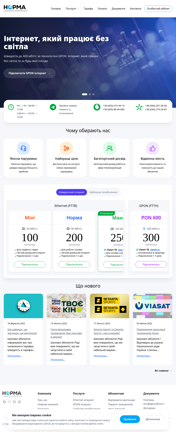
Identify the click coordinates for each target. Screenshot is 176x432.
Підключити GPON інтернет (30, 73)
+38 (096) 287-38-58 (156, 105)
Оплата (102, 8)
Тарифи (88, 8)
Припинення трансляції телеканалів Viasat (151, 331)
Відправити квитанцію (121, 400)
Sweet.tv (123, 249)
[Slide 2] (90, 94)
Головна (56, 8)
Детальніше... (14, 355)
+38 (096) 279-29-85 (156, 109)
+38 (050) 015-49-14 (113, 105)
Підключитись (29, 264)
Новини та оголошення (66, 111)
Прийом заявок (68, 105)
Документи (118, 8)
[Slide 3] (93, 94)
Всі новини (163, 371)
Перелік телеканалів (120, 404)
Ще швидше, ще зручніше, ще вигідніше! (22, 331)
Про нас (42, 400)
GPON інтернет (82, 404)
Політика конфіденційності (153, 401)
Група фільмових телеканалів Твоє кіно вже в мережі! (66, 333)
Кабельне (103, 192)
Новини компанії (48, 404)
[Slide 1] (84, 94)
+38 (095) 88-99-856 (113, 109)
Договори (149, 408)
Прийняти (130, 419)
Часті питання (116, 408)
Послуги (72, 8)
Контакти (135, 8)
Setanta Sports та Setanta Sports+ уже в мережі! (109, 331)
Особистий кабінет (158, 8)
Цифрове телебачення (86, 408)
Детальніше (153, 419)
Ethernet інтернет (83, 400)
